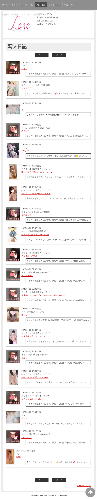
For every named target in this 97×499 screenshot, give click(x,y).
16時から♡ (26, 437)
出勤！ (24, 418)
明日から (25, 315)
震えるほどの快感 (29, 256)
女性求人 (37, 14)
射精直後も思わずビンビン (33, 336)
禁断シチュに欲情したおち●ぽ (34, 377)
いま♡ (24, 69)
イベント (25, 14)
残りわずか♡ (27, 275)
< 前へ (41, 55)
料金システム (70, 5)
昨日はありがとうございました (35, 234)
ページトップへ (84, 485)
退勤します (21, 457)
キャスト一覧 (27, 5)
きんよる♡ (26, 88)
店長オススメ (55, 5)
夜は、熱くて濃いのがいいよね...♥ (36, 172)
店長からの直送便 (10, 14)
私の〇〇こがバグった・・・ (34, 399)
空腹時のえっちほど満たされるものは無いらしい (43, 295)
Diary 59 (25, 151)
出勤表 (14, 5)
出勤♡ (24, 358)
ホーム (5, 5)
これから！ (26, 215)
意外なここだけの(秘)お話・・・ (35, 193)
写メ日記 (41, 5)
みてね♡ (25, 131)
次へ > (59, 55)
